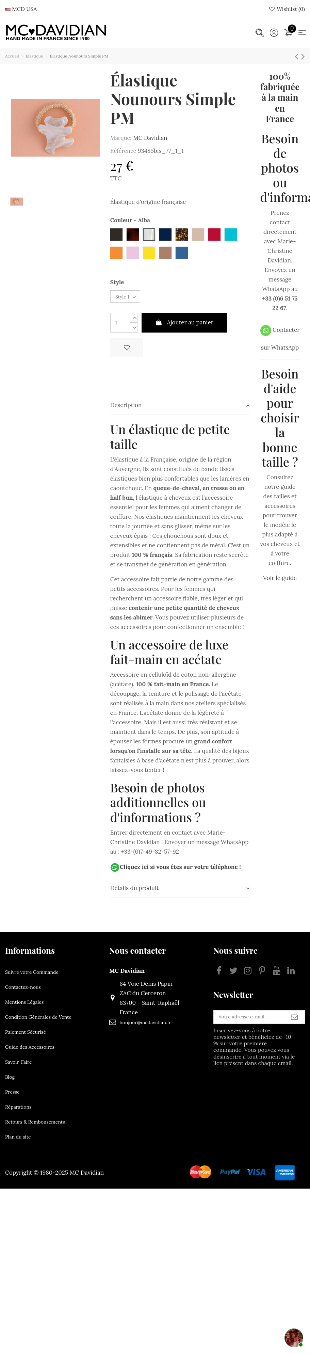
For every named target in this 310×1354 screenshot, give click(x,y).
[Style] (131, 299)
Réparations (18, 1112)
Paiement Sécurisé (25, 1037)
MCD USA (21, 8)
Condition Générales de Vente (38, 1022)
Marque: (121, 137)
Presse (12, 1097)
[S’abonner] (294, 1025)
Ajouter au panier (184, 328)
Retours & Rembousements (35, 1127)
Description (180, 410)
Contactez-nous (23, 992)
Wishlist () (286, 8)
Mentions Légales (24, 1007)
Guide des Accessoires (29, 1052)
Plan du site (18, 1142)
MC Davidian (150, 138)
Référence (123, 150)
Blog (10, 1082)
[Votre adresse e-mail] (233, 1025)
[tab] (180, 411)
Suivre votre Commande (32, 977)
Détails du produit (180, 893)
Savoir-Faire (18, 1067)
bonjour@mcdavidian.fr (130, 1028)
